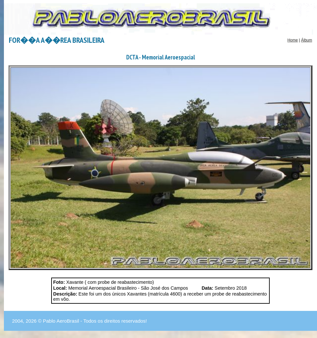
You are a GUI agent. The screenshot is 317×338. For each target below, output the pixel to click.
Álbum (306, 40)
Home (292, 40)
